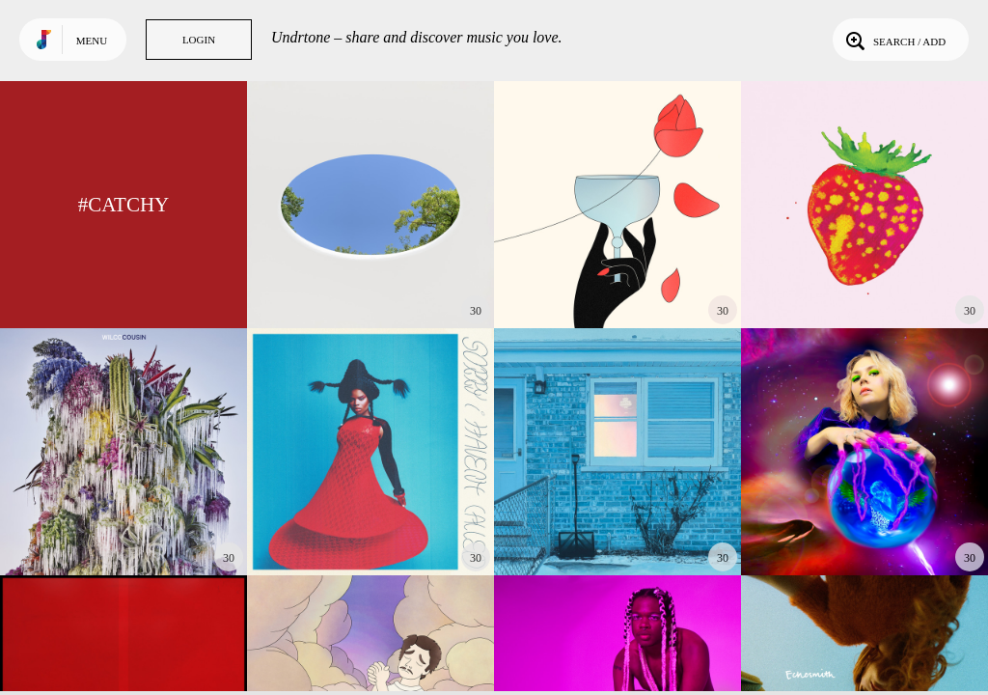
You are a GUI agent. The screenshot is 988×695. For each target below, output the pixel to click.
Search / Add (894, 39)
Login (198, 39)
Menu (91, 40)
